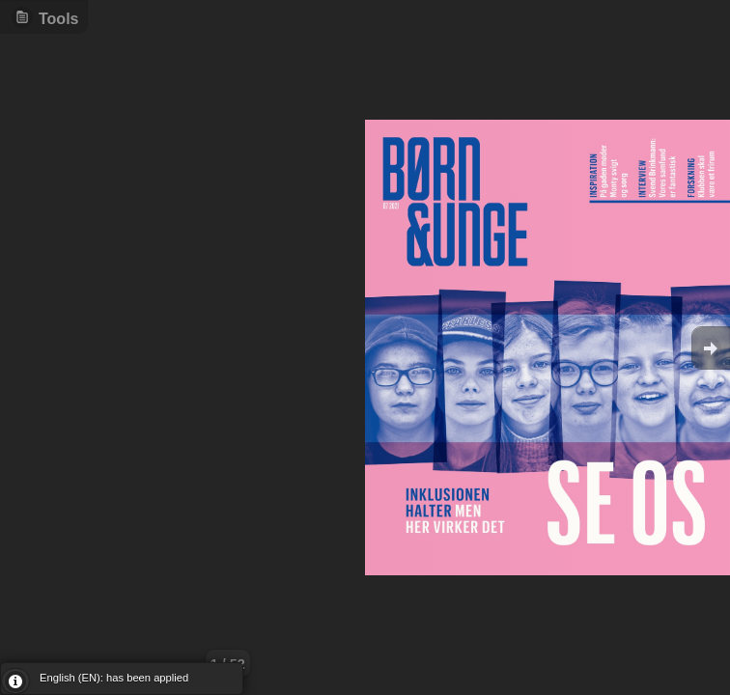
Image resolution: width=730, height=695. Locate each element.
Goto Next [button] (710, 348)
